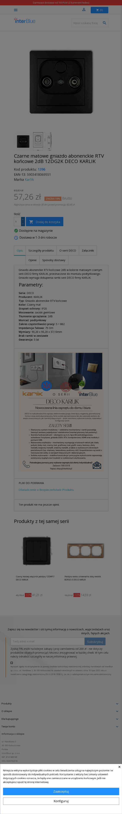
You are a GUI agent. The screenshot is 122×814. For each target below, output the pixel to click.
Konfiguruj (61, 801)
